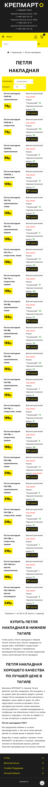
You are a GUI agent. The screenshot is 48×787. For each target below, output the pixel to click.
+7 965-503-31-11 (24, 23)
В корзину (32, 113)
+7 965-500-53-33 (24, 29)
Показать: (6, 87)
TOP (42, 783)
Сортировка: (7, 81)
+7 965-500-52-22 (24, 16)
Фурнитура (17, 52)
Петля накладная (33, 52)
